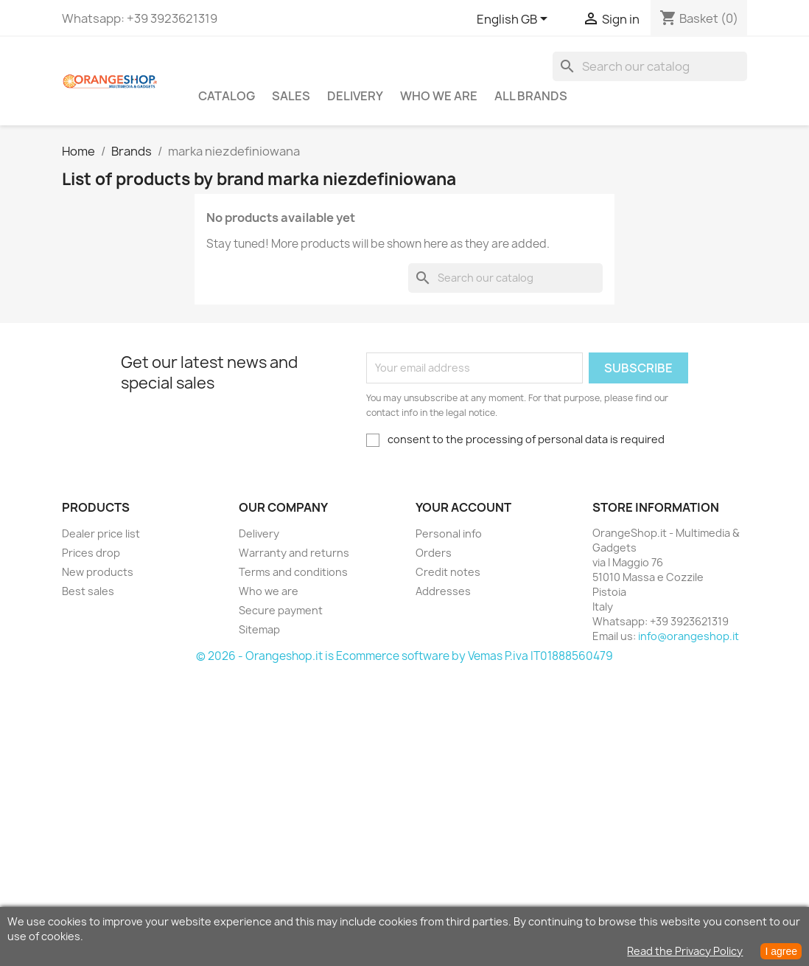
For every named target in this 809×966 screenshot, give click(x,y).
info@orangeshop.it (688, 636)
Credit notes (448, 572)
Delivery (355, 96)
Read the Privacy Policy (685, 951)
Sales (291, 96)
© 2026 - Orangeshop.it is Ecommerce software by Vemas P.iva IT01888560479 (404, 656)
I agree (781, 951)
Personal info (449, 534)
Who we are (438, 96)
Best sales (88, 591)
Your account (463, 507)
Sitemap (259, 629)
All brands (530, 96)
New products (97, 572)
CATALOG (226, 96)
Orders (434, 553)
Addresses (443, 591)
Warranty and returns (294, 553)
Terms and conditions (293, 572)
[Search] (650, 66)
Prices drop (91, 553)
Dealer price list (101, 534)
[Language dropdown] (515, 20)
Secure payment (281, 610)
